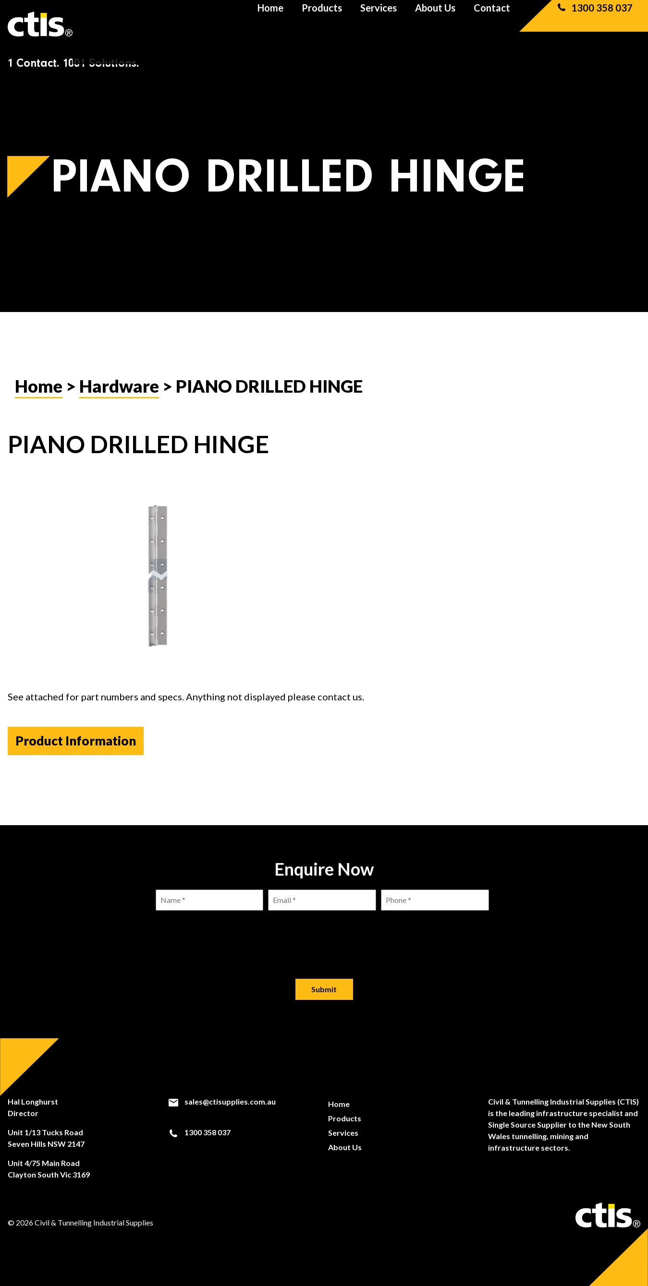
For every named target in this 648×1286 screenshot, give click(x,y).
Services (378, 24)
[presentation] (324, 937)
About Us (435, 24)
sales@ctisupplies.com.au (222, 1101)
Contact (492, 24)
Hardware (119, 386)
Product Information (75, 740)
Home (270, 24)
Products (322, 24)
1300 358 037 (594, 24)
